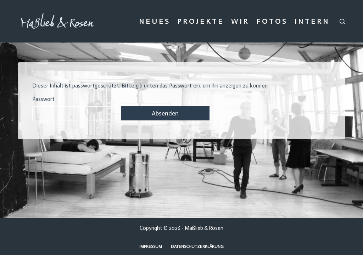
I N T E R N (311, 21)
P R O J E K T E (199, 21)
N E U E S (153, 21)
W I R (239, 21)
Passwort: (74, 108)
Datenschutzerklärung (197, 246)
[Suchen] (342, 21)
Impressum (150, 246)
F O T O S (271, 21)
